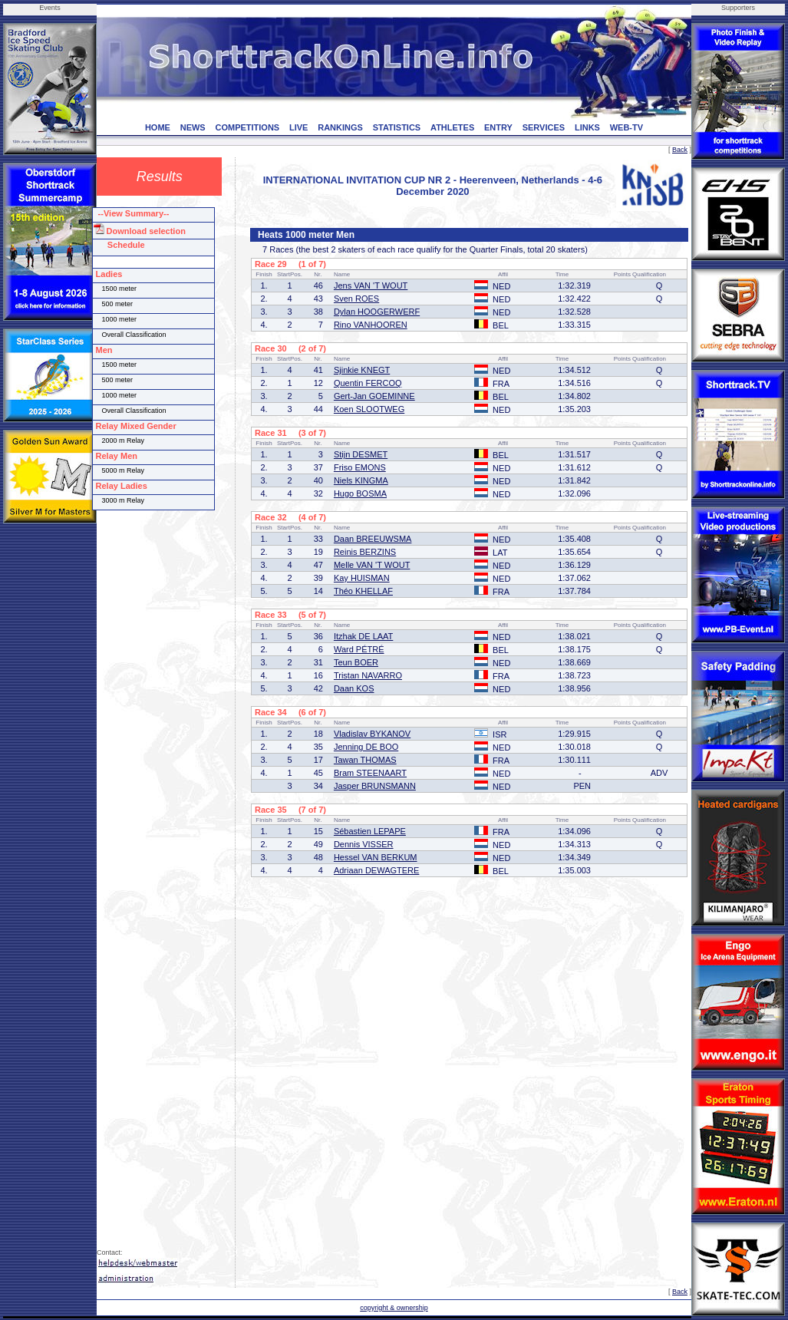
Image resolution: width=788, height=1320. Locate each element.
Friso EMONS (360, 467)
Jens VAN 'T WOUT (370, 285)
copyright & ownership (394, 1308)
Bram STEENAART (370, 772)
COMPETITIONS (247, 127)
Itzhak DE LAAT (363, 636)
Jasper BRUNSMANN (375, 785)
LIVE (298, 127)
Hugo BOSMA (360, 493)
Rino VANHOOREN (370, 324)
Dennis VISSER (364, 844)
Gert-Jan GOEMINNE (374, 396)
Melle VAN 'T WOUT (372, 564)
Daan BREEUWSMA (372, 538)
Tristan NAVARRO (368, 675)
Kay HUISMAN (362, 577)
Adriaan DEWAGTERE (376, 870)
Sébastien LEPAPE (370, 831)
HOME (157, 127)
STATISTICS (397, 127)
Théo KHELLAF (363, 591)
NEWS (193, 127)
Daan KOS (354, 688)
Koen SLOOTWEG (369, 409)
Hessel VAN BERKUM (375, 857)
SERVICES (544, 127)
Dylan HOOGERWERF (377, 311)
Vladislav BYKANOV (372, 733)
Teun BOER (356, 662)
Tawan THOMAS (365, 759)
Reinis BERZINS (365, 551)
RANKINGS (340, 127)
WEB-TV (626, 127)
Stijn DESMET (360, 454)
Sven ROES (356, 298)
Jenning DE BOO (366, 746)
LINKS (587, 127)
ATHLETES (452, 127)
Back (679, 149)
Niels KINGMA (361, 480)
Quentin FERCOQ (368, 383)
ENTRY (498, 127)
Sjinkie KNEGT (362, 370)
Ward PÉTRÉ (359, 649)
